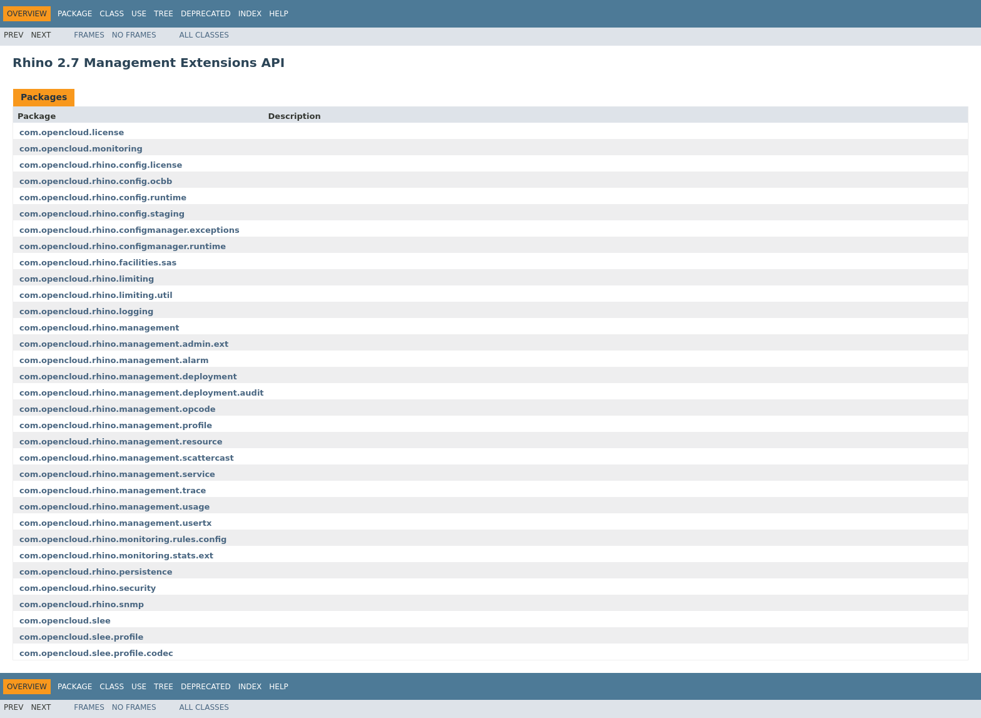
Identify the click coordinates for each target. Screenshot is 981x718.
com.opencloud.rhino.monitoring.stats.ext (116, 555)
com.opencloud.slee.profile (81, 637)
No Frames (134, 35)
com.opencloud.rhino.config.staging (102, 213)
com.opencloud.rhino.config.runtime (102, 197)
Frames (89, 35)
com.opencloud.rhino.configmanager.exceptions (129, 230)
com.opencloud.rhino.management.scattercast (126, 458)
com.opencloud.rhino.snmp (81, 604)
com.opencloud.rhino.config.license (100, 165)
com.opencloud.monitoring (81, 148)
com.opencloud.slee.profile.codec (96, 653)
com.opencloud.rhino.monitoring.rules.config (122, 539)
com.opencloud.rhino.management (99, 327)
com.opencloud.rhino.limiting (86, 279)
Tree (163, 13)
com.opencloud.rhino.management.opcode (117, 409)
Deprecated (206, 13)
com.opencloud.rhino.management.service (117, 474)
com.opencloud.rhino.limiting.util (96, 295)
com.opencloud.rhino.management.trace (112, 490)
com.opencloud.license (71, 132)
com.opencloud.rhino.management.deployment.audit (141, 392)
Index (250, 13)
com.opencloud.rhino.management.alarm (113, 360)
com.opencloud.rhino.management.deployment (128, 376)
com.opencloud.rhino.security (87, 588)
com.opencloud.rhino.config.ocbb (95, 181)
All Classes (204, 35)
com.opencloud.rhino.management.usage (114, 506)
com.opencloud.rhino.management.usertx (115, 523)
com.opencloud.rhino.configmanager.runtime (122, 246)
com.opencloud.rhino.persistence (96, 572)
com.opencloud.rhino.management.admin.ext (123, 344)
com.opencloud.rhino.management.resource (121, 441)
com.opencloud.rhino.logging (86, 311)
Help (278, 13)
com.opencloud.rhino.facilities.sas (97, 262)
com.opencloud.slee (65, 620)
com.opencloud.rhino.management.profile (115, 425)
